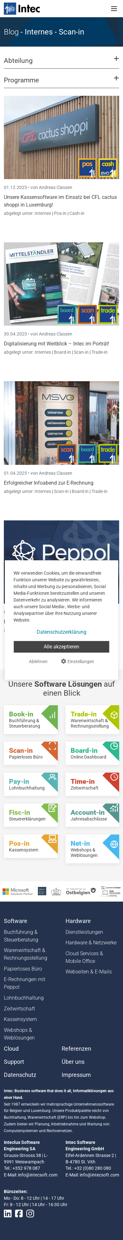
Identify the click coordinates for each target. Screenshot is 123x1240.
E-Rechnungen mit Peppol (24, 983)
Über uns (73, 1062)
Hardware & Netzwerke (91, 943)
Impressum (76, 1075)
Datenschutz (20, 1075)
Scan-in (81, 352)
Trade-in (100, 352)
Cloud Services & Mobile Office (84, 957)
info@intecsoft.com (37, 1174)
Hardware (78, 921)
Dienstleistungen (84, 932)
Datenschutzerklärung (61, 632)
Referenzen (76, 1049)
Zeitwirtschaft (19, 1009)
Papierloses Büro (23, 969)
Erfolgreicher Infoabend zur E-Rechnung (48, 483)
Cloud (11, 1049)
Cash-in (76, 213)
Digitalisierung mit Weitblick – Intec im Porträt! (56, 344)
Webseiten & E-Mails (89, 972)
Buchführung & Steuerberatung (21, 936)
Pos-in (60, 213)
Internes (43, 213)
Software (15, 921)
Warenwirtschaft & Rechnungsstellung (25, 954)
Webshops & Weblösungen (19, 1034)
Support (14, 1062)
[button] (61, 63)
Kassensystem (20, 1019)
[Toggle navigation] (114, 9)
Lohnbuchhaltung (24, 998)
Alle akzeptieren (61, 647)
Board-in (62, 352)
